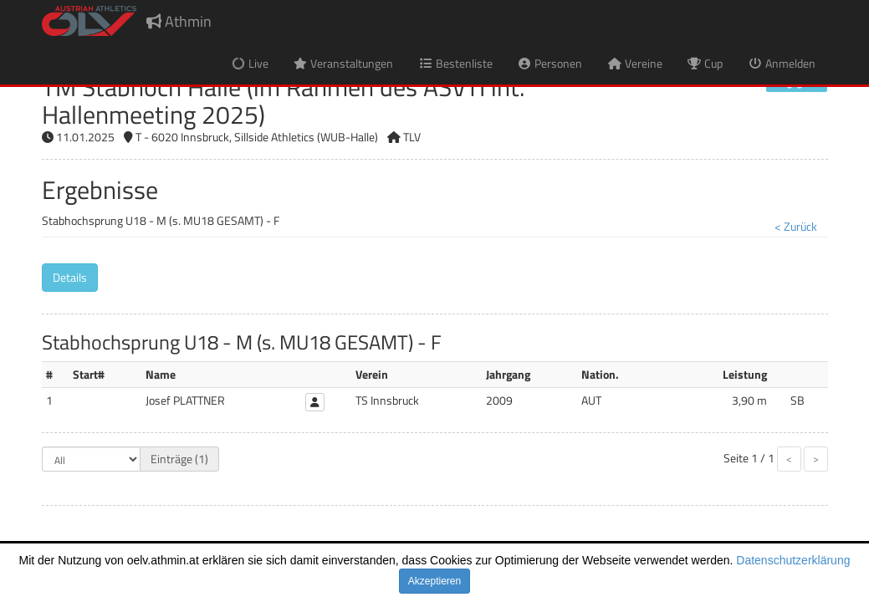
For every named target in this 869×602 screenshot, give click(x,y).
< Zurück (795, 226)
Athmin (179, 21)
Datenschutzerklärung (793, 560)
